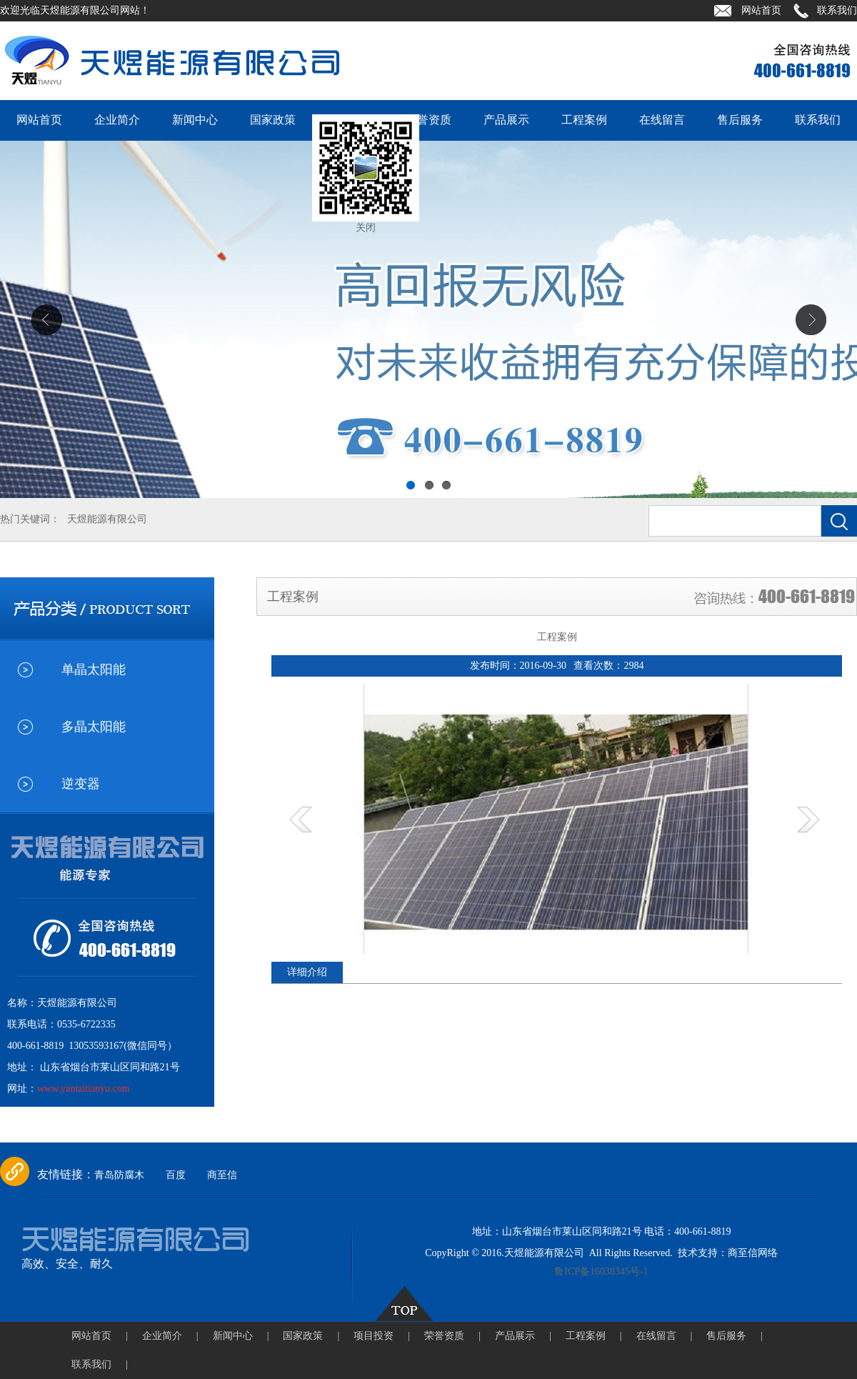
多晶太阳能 (93, 727)
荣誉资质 (428, 120)
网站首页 (761, 10)
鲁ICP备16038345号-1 (601, 1271)
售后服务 (740, 120)
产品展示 (506, 120)
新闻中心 (195, 120)
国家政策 (273, 120)
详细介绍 (307, 972)
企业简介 (117, 120)
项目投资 (382, 1335)
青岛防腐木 (119, 1175)
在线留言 (662, 120)
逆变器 (80, 784)
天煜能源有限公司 (107, 519)
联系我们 (837, 10)
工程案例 (584, 120)
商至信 (222, 1175)
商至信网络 (753, 1253)
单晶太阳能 (93, 669)
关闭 (366, 227)
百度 (176, 1175)
